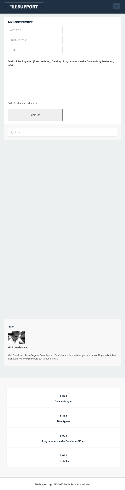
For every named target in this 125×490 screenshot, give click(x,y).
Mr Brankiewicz (17, 347)
